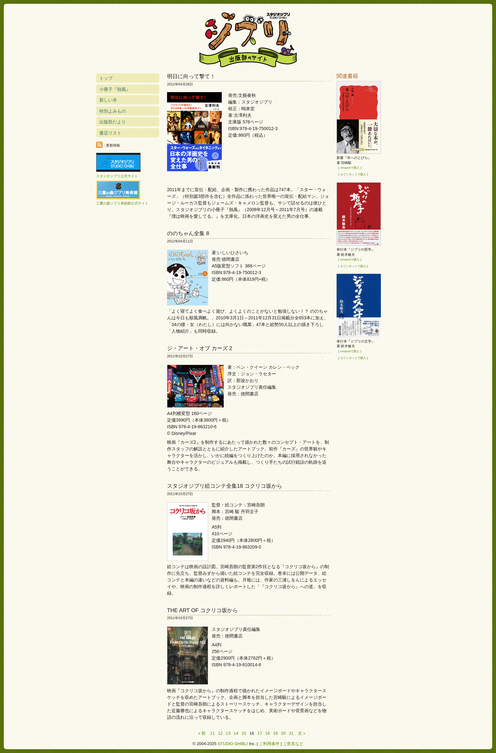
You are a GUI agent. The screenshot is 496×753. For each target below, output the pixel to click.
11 (212, 733)
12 (220, 733)
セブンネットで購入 (353, 174)
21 (291, 733)
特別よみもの (112, 111)
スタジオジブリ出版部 (248, 38)
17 (259, 733)
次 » (302, 733)
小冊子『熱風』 (114, 89)
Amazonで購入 (350, 167)
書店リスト (110, 132)
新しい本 (108, 100)
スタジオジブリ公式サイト (117, 176)
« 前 (202, 733)
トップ (106, 78)
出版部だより (112, 121)
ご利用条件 (269, 743)
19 (275, 733)
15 (244, 733)
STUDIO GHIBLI (233, 743)
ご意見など (293, 743)
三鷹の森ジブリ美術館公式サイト (122, 203)
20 (283, 733)
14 (236, 733)
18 (267, 733)
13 (228, 733)
